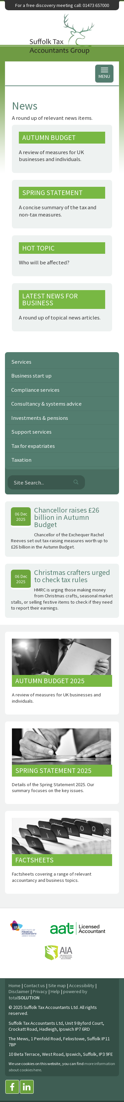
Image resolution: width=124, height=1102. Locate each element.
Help (55, 991)
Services (21, 361)
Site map (57, 985)
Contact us (34, 985)
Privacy (40, 991)
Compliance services (35, 389)
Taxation (21, 459)
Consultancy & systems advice (46, 403)
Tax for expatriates (33, 445)
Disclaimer (19, 991)
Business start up (31, 375)
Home (15, 985)
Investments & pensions (39, 417)
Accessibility (81, 985)
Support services (31, 431)
